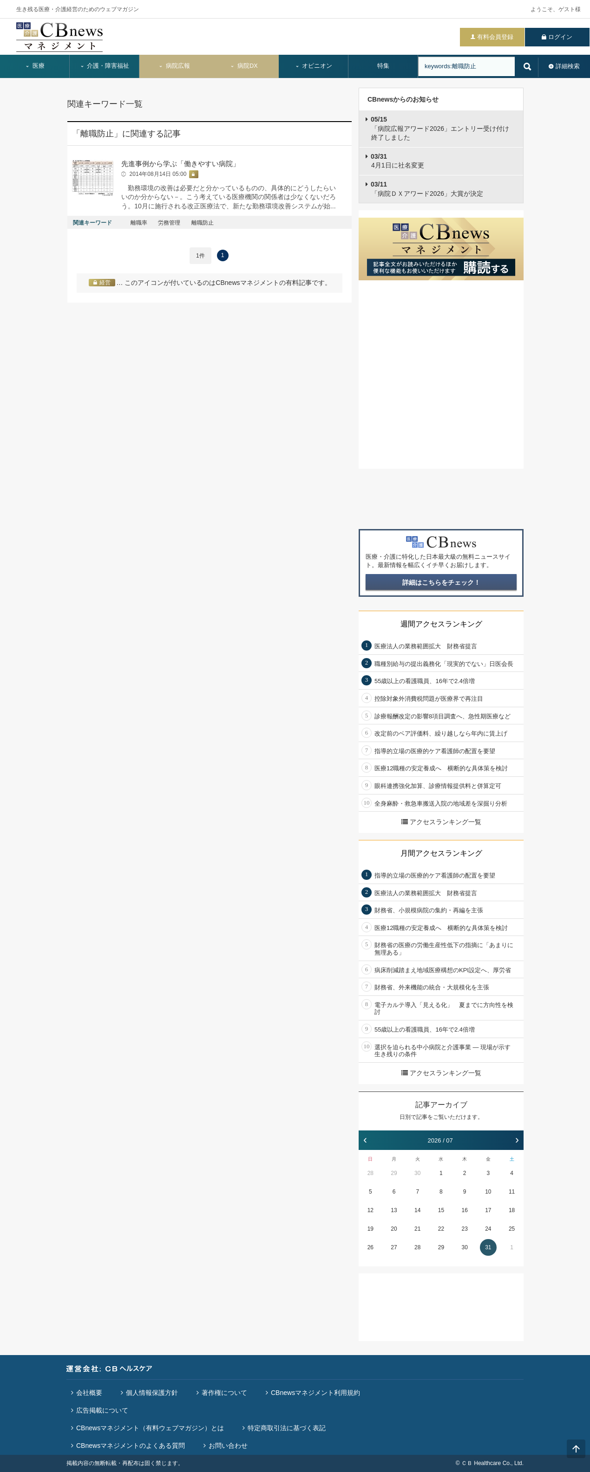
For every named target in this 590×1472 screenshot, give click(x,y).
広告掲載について (102, 1410)
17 (488, 1210)
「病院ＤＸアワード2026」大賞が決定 (427, 189)
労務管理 (169, 223)
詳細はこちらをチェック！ (441, 582)
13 (394, 1210)
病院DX (243, 66)
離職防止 (202, 223)
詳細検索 (568, 66)
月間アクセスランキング (441, 853)
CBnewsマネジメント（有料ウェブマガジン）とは (150, 1428)
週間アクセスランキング (441, 624)
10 (488, 1191)
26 (370, 1247)
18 (512, 1210)
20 (394, 1229)
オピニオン (314, 66)
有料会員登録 (495, 36)
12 (370, 1210)
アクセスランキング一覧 (441, 822)
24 (488, 1229)
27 (394, 1247)
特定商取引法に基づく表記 (287, 1428)
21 (417, 1229)
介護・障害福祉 (105, 66)
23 (464, 1229)
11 (512, 1191)
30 (417, 1173)
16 (464, 1210)
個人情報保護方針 (152, 1392)
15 (441, 1210)
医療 (35, 66)
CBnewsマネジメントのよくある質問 (130, 1445)
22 (441, 1229)
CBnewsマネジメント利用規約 (315, 1392)
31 (488, 1247)
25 (512, 1229)
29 (394, 1173)
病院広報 (174, 66)
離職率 (139, 223)
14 (417, 1210)
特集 (383, 66)
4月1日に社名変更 (397, 161)
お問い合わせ (228, 1445)
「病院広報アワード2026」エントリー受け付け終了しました (440, 128)
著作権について (224, 1392)
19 (370, 1229)
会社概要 (89, 1392)
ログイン (560, 36)
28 (370, 1173)
